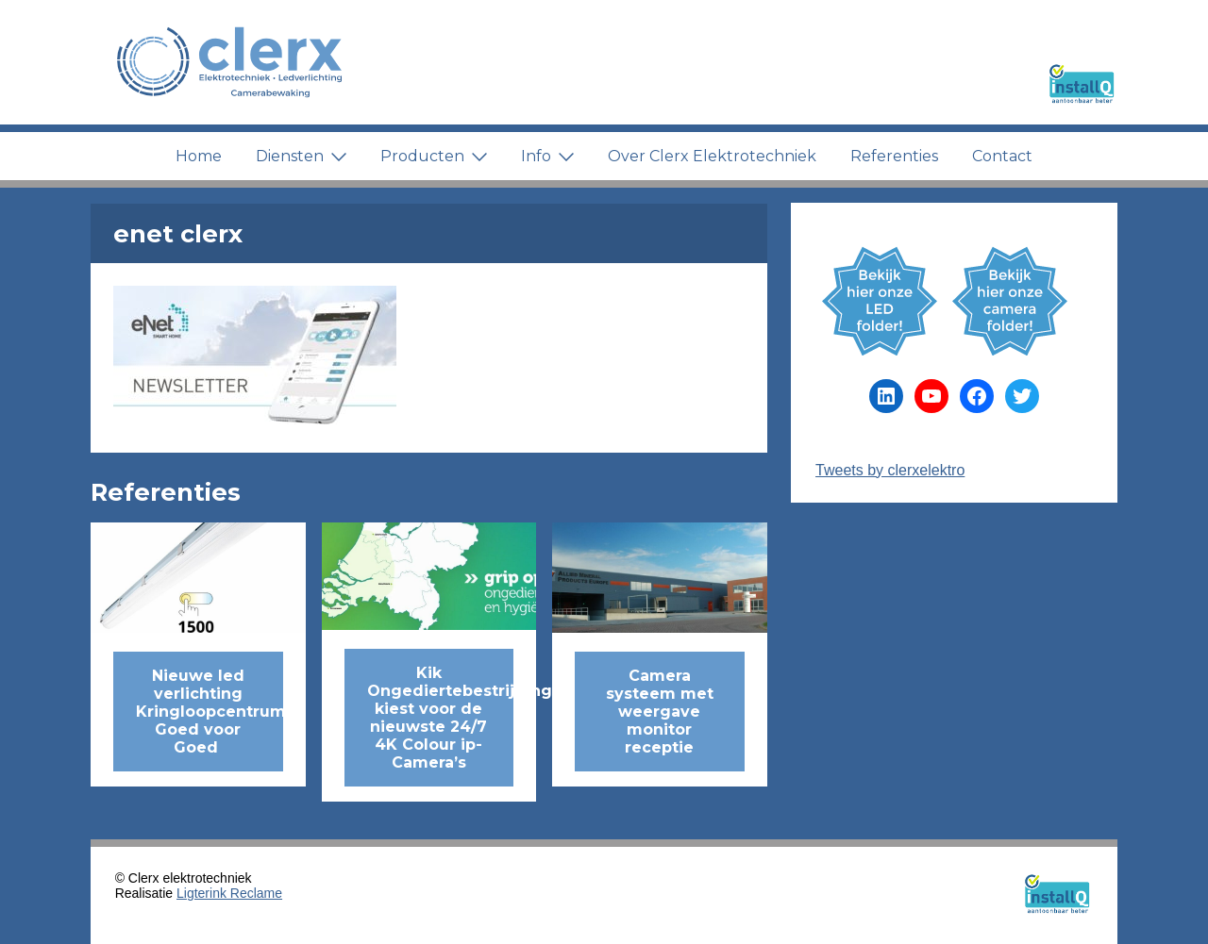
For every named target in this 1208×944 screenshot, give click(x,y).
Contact (1002, 156)
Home (199, 156)
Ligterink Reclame (229, 893)
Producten (433, 156)
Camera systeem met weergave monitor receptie (659, 711)
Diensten (301, 156)
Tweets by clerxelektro (890, 470)
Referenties (894, 156)
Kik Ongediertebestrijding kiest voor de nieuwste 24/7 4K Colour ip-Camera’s (440, 717)
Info (547, 156)
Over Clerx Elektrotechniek (712, 156)
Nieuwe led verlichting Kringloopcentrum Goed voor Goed (209, 711)
